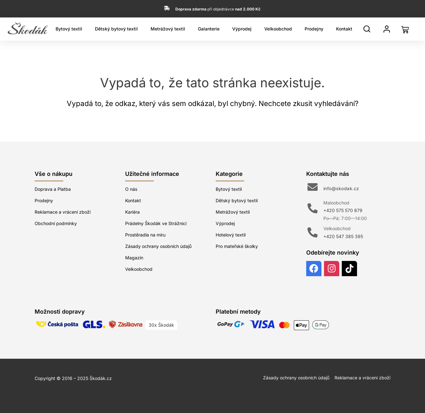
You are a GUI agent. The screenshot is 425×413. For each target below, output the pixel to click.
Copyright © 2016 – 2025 (62, 378)
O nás (131, 189)
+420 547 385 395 (343, 236)
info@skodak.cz (341, 188)
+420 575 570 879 (342, 210)
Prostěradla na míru (145, 234)
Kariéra (132, 212)
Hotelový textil (231, 234)
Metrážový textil (168, 28)
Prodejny (314, 28)
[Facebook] (313, 268)
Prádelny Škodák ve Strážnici (155, 223)
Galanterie (208, 28)
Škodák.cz (101, 378)
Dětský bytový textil (116, 28)
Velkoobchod (278, 28)
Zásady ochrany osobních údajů (158, 246)
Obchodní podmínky (56, 223)
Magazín (134, 257)
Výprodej (242, 28)
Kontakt (344, 28)
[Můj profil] (386, 29)
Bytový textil (69, 28)
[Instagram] (331, 268)
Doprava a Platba (53, 189)
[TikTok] (349, 268)
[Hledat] (367, 29)
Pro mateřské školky (237, 246)
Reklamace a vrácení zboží (63, 212)
